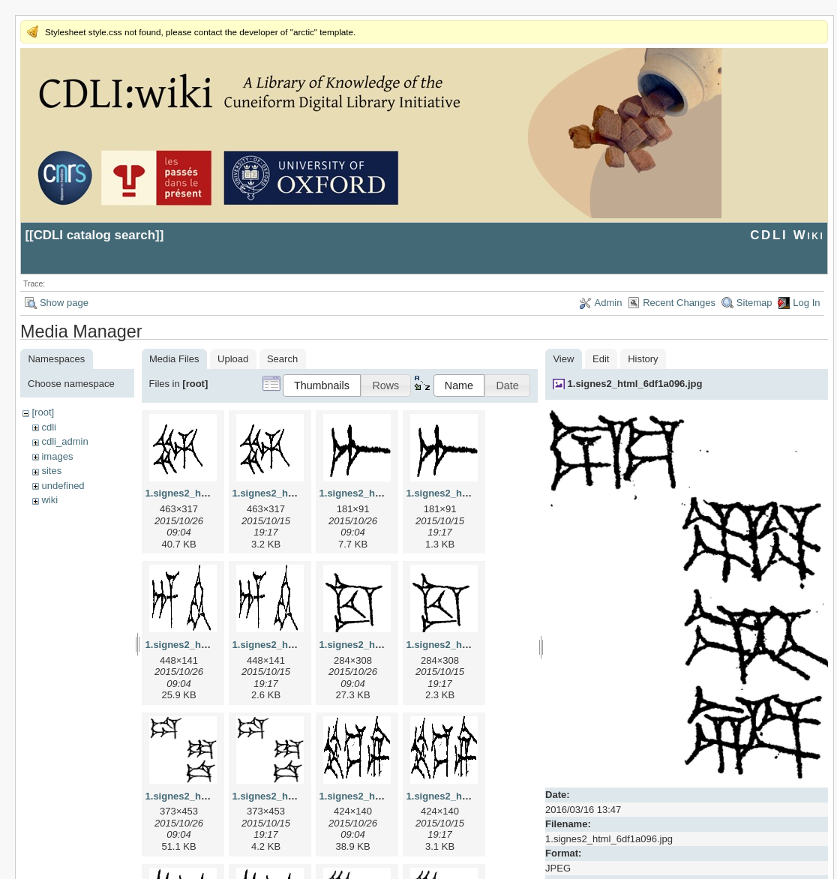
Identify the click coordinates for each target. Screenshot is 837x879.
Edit (600, 358)
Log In (806, 302)
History (643, 358)
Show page (64, 302)
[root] (43, 412)
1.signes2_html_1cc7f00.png (472, 644)
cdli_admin (64, 441)
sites (51, 470)
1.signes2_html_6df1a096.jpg (635, 383)
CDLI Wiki (787, 235)
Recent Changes (679, 302)
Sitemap (754, 302)
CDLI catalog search (94, 235)
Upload (233, 358)
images (57, 456)
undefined (62, 485)
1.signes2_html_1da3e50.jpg (212, 796)
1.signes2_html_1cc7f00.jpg (384, 644)
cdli (48, 427)
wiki (49, 500)
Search (282, 358)
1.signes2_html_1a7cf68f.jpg (386, 493)
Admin (608, 302)
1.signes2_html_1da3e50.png (300, 796)
